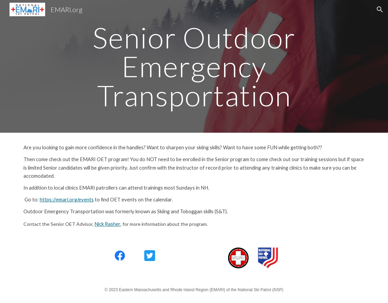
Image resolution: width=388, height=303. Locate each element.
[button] (380, 9)
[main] (193, 66)
